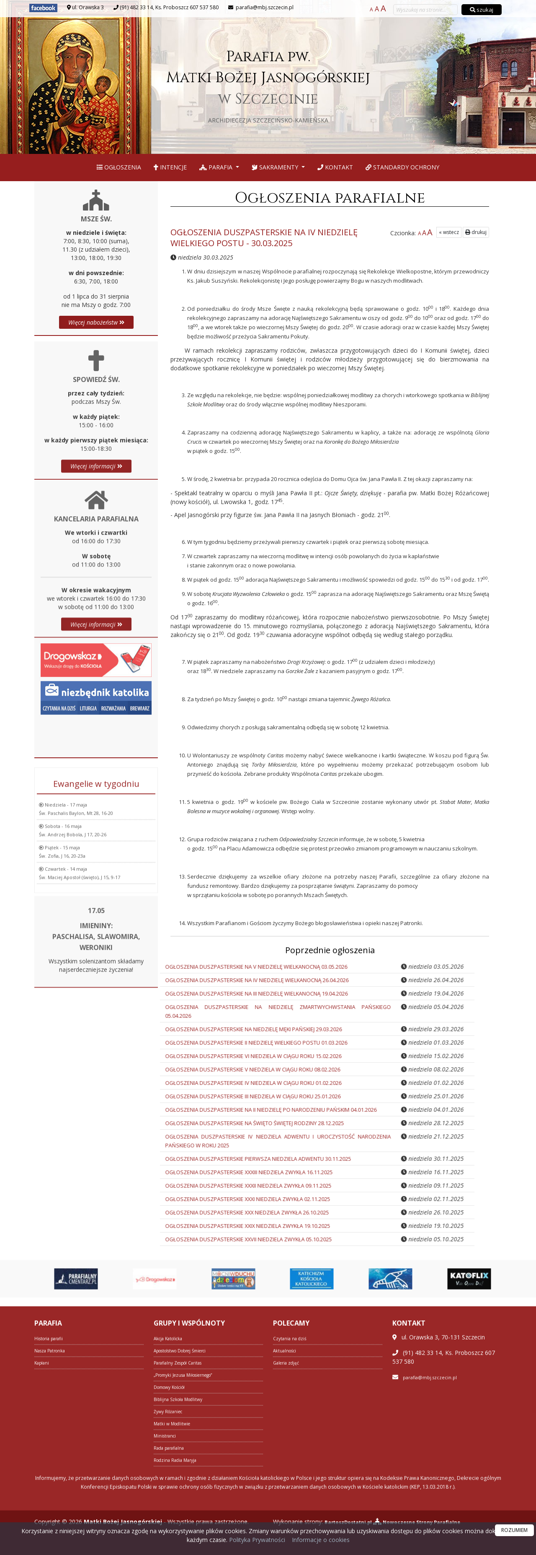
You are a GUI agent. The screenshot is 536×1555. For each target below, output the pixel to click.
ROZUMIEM (514, 1530)
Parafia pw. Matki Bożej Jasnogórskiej (268, 85)
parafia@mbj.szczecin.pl (264, 7)
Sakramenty (276, 167)
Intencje (170, 167)
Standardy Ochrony (402, 167)
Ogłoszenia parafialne (329, 198)
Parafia (216, 167)
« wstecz (449, 232)
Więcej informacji (96, 594)
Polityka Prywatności (256, 1540)
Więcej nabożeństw (96, 322)
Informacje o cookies (321, 1540)
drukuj (476, 232)
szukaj (481, 9)
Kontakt (335, 167)
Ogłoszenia (119, 167)
